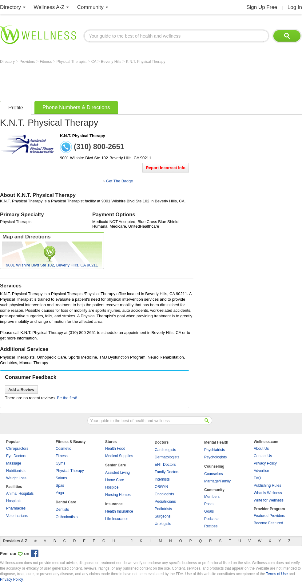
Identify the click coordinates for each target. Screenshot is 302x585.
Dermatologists (167, 457)
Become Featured (268, 523)
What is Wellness (268, 493)
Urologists (163, 524)
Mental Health (216, 442)
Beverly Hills (111, 61)
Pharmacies (16, 508)
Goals (209, 511)
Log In (295, 7)
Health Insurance (119, 511)
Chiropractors (17, 448)
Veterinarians (17, 516)
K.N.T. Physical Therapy (145, 61)
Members (212, 496)
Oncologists (164, 494)
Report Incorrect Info (165, 167)
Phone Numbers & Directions (76, 107)
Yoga (60, 493)
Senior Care (115, 465)
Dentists (62, 509)
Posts (208, 504)
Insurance (114, 504)
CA (94, 61)
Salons (61, 478)
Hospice (111, 487)
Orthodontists (66, 517)
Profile (15, 108)
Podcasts (211, 519)
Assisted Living (117, 472)
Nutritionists (16, 471)
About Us (261, 448)
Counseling (214, 466)
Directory (10, 7)
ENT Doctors (165, 464)
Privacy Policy (265, 463)
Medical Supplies (119, 456)
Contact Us (263, 456)
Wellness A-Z (49, 7)
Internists (162, 479)
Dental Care (66, 502)
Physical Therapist (72, 61)
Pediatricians (165, 501)
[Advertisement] (112, 81)
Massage (13, 463)
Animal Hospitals (20, 493)
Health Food (115, 448)
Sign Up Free (261, 7)
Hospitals (13, 501)
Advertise (261, 471)
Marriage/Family (217, 481)
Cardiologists (165, 450)
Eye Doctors (16, 456)
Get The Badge (119, 181)
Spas (60, 485)
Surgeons (162, 516)
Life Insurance (116, 519)
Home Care (114, 480)
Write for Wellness (269, 500)
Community (90, 7)
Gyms (60, 463)
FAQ (257, 478)
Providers (27, 61)
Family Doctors (167, 472)
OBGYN (161, 487)
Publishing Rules (267, 485)
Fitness (46, 61)
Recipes (210, 526)
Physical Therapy (70, 471)
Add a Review (21, 389)
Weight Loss (16, 478)
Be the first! (67, 398)
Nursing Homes (118, 495)
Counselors (213, 474)
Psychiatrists (214, 450)
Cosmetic (63, 448)
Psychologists (215, 457)
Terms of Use (277, 574)
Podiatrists (163, 509)
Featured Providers (269, 516)
